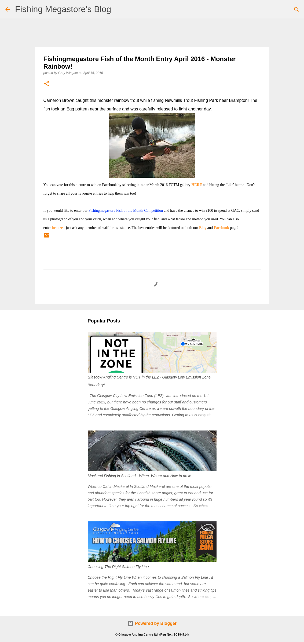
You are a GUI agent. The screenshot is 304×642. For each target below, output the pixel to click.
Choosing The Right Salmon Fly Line (118, 567)
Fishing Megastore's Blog (63, 9)
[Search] (296, 9)
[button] (46, 84)
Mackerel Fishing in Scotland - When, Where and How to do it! (139, 476)
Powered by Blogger (152, 623)
